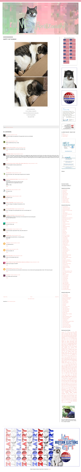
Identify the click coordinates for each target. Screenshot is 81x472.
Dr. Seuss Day (67, 350)
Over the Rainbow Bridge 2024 (66, 382)
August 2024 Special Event (67, 342)
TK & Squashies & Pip (66, 284)
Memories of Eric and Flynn (11, 147)
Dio (67, 349)
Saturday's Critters (65, 199)
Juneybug (63, 375)
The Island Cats (9, 172)
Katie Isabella (64, 247)
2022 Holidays (72, 331)
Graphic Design (64, 136)
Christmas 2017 (67, 347)
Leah (7, 222)
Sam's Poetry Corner (65, 198)
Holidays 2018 (74, 361)
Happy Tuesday (64, 194)
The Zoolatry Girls (73, 395)
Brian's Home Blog (9, 255)
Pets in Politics (65, 383)
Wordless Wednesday (65, 202)
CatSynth (63, 225)
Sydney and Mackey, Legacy (67, 316)
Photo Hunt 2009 (64, 384)
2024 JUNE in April (72, 332)
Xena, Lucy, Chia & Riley (66, 327)
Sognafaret (64, 273)
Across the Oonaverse (66, 209)
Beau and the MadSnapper (66, 297)
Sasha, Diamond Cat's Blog (66, 272)
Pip (71, 386)
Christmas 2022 (64, 348)
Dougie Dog (71, 349)
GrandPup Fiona (74, 356)
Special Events (68, 391)
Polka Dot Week (70, 387)
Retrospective (64, 389)
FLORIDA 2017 (74, 353)
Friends (73, 354)
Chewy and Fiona (70, 346)
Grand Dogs (70, 356)
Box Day (75, 345)
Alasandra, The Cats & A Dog (67, 210)
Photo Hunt (75, 383)
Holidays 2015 (74, 360)
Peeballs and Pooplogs (66, 267)
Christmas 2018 (74, 347)
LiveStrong (63, 376)
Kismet (71, 375)
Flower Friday (69, 354)
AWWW (63, 343)
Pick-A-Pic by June (68, 386)
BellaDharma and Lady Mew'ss (67, 217)
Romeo (67, 389)
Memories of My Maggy (68, 378)
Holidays (63, 359)
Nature (70, 379)
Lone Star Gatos (65, 251)
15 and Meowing (65, 206)
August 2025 (74, 342)
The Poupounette (65, 278)
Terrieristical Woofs (65, 318)
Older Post (57, 296)
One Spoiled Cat (65, 264)
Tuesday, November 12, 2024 (15, 274)
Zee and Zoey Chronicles (66, 289)
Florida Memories (64, 354)
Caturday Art (64, 191)
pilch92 (7, 249)
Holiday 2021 (75, 358)
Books (67, 344)
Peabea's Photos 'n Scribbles (67, 313)
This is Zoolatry (64, 397)
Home (31, 296)
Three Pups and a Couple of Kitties (68, 321)
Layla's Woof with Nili (65, 308)
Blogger (49, 469)
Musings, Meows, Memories (66, 261)
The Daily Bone (64, 320)
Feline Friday (64, 192)
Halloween (63, 357)
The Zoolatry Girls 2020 (66, 396)
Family (69, 351)
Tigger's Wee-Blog (65, 283)
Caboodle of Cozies (65, 221)
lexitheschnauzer (9, 268)
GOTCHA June (66, 356)
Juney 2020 (75, 374)
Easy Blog (64, 305)
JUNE (69, 365)
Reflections (75, 388)
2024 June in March (69, 335)
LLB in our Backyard (65, 311)
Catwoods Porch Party (66, 226)
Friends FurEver (65, 237)
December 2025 (64, 349)
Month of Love (66, 379)
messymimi (8, 274)
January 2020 (75, 363)
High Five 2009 (69, 358)
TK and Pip (69, 397)
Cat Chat (63, 222)
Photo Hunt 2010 (70, 384)
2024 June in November (9, 127)
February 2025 (74, 351)
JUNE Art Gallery (64, 366)
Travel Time (72, 397)
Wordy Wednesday (73, 401)
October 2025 (69, 380)
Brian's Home (64, 220)
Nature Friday (64, 197)
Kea (6, 134)
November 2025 (64, 380)
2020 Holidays (67, 331)
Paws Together (72, 382)
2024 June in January (65, 334)
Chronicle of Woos (65, 302)
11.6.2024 (63, 331)
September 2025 (69, 390)
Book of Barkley (65, 300)
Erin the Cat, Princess (65, 235)
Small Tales (64, 315)
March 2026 (65, 377)
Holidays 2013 (70, 360)
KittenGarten (75, 375)
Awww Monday (66, 343)
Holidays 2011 (65, 360)
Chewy (66, 346)
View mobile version (31, 298)
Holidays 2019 (64, 362)
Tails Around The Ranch (66, 317)
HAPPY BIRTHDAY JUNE (68, 357)
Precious (63, 269)
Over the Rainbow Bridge (72, 381)
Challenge (63, 346)
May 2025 (73, 377)
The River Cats (64, 279)
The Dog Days (70, 394)
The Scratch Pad (65, 395)
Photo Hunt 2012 (66, 385)
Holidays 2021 (69, 362)
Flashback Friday (65, 193)
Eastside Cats (8, 189)
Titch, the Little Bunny (65, 322)
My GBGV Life (64, 312)
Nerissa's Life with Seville (66, 263)
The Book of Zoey (69, 393)
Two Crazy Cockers (65, 323)
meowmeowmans (9, 229)
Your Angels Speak (65, 288)
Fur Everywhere (65, 238)
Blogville (65, 344)
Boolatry (69, 344)
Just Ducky (64, 246)
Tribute (75, 397)
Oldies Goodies (74, 380)
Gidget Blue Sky (9, 196)
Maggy (66, 376)
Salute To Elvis (71, 389)
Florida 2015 (69, 353)
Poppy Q (63, 268)
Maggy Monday (71, 376)
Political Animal (75, 386)
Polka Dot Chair (66, 387)
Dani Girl (63, 230)
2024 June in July (72, 334)
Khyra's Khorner (65, 307)
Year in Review (66, 402)
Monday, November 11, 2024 (17, 268)
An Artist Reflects (65, 296)
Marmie (68, 377)
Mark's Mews (64, 252)
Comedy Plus (64, 227)
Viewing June (68, 398)
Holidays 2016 (64, 361)
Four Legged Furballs (65, 236)
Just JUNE (67, 375)
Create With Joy (74, 348)
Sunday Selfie (68, 392)
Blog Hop (73, 343)
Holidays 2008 (66, 359)
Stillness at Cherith (65, 274)
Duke (7, 141)
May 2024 (70, 377)
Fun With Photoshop (67, 355)
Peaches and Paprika (65, 266)
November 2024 (74, 379)
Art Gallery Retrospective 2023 (71, 341)
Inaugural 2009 (74, 362)
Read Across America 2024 (66, 388)
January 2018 (70, 363)
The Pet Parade (75, 394)
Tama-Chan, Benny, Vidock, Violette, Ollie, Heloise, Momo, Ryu (17, 163)
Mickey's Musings (65, 256)
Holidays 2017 (69, 361)
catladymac (8, 242)
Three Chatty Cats (65, 282)
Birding (70, 343)
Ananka (63, 211)
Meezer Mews (64, 253)
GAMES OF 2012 (73, 355)
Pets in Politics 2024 (71, 383)
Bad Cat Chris (64, 215)
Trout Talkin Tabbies (65, 287)
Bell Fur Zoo (64, 216)
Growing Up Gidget (65, 240)
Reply (7, 137)
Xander (63, 402)
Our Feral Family (64, 381)
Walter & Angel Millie (9, 202)
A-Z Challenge (71, 337)
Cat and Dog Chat (65, 301)
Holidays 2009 (71, 359)
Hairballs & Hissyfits (65, 241)
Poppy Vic (75, 387)
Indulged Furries (65, 243)
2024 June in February (73, 333)
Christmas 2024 (69, 348)
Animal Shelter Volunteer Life (67, 214)
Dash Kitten (64, 231)
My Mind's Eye (8, 235)
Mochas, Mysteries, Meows (66, 257)
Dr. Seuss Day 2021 (73, 350)
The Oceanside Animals (10, 208)
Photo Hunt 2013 (72, 385)
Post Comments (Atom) (11, 301)
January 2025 (68, 364)
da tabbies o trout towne (10, 215)
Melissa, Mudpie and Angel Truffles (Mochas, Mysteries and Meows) (18, 262)
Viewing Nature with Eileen (66, 326)
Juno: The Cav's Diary (66, 306)
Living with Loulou (65, 248)
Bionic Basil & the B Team (66, 219)
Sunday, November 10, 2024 (12, 134)
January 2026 (72, 364)
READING (71, 388)
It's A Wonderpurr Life (65, 245)
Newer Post (5, 296)
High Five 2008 (64, 358)
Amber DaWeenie (65, 295)
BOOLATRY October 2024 (69, 345)
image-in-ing (64, 196)
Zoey (69, 402)
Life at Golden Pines (65, 310)
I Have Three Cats (65, 242)
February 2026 (64, 352)
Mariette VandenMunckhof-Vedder (12, 179)
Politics (63, 387)
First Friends (75, 352)
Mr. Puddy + (64, 258)
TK (66, 397)
